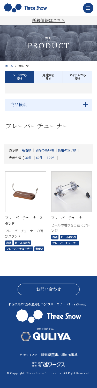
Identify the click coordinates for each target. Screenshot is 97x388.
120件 (51, 157)
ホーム (9, 66)
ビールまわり (22, 243)
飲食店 (39, 249)
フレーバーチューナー (19, 249)
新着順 (26, 150)
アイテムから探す (77, 77)
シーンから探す (19, 77)
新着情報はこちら (48, 20)
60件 (39, 157)
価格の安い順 (67, 150)
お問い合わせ (48, 289)
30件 (28, 157)
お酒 (8, 243)
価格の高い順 (44, 150)
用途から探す (48, 77)
